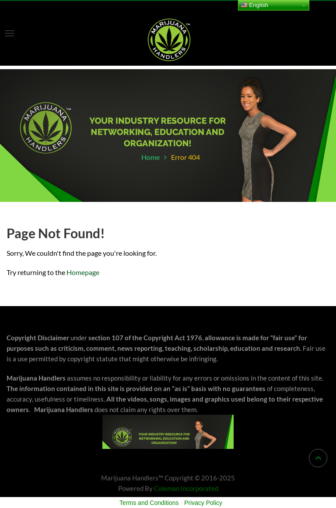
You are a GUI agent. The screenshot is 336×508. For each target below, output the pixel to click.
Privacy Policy (203, 502)
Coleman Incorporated (186, 488)
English (254, 5)
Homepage (82, 272)
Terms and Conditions (148, 502)
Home (150, 157)
